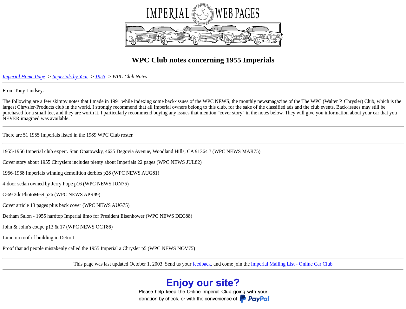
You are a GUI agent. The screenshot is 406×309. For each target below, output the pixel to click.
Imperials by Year (70, 76)
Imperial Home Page (24, 76)
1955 (100, 76)
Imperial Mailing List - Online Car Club (291, 264)
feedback (202, 264)
